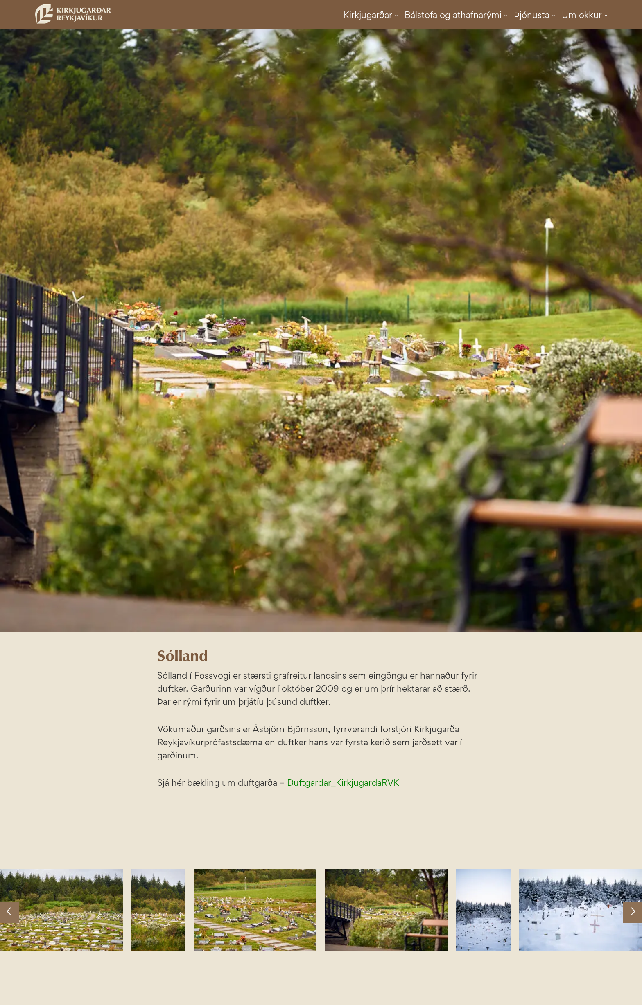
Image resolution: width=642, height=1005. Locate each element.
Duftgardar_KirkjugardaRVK (343, 782)
